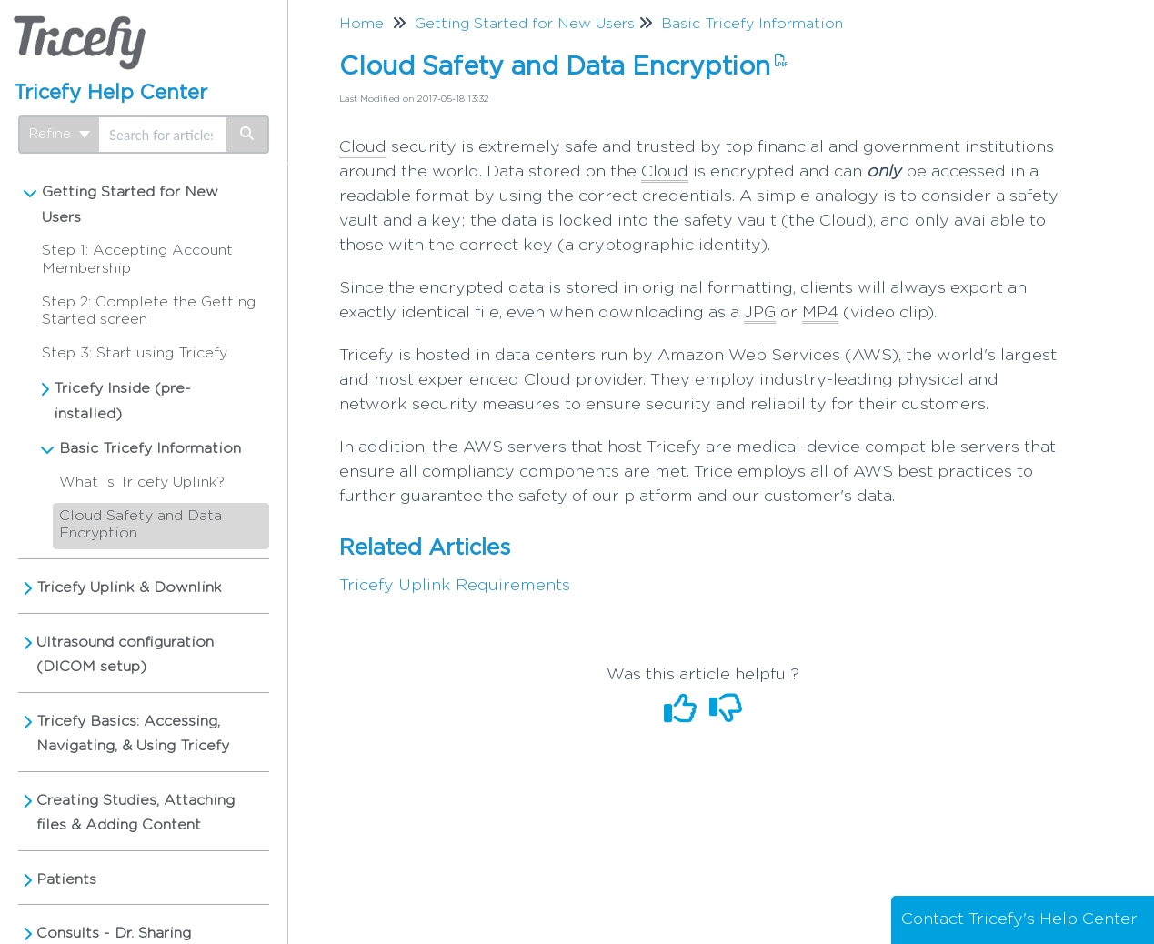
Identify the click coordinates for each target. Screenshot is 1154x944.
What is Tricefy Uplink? (142, 482)
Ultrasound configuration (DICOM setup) (125, 655)
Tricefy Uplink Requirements (454, 585)
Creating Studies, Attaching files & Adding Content (135, 813)
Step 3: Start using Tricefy (134, 353)
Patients (66, 879)
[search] (162, 134)
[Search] (247, 134)
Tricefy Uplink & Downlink (129, 587)
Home (361, 23)
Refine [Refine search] (59, 134)
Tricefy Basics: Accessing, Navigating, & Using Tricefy (132, 734)
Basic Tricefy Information (150, 448)
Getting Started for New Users (130, 205)
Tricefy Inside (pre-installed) (122, 401)
